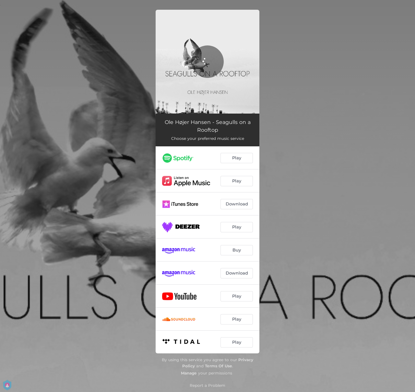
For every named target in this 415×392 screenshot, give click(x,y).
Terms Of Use (218, 365)
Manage (189, 373)
